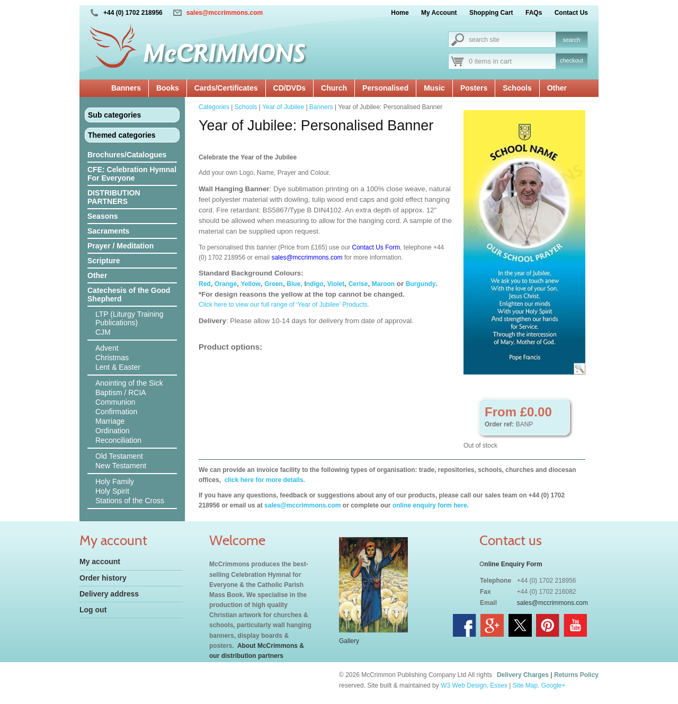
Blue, (294, 284)
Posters (473, 88)
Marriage (109, 421)
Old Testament (119, 456)
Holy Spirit (112, 491)
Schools (517, 88)
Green (273, 284)
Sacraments (108, 231)
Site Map (525, 685)
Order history (103, 578)
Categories (214, 107)
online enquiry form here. (430, 505)
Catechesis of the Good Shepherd (128, 294)
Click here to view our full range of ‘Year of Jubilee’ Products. (284, 304)
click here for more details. (263, 480)
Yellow (251, 284)
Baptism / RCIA (120, 392)
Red (205, 284)
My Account (439, 12)
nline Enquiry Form (513, 564)
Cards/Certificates (226, 88)
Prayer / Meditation (120, 246)
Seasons (102, 216)
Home (399, 12)
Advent (107, 348)
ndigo (315, 284)
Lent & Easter (117, 367)
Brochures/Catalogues (126, 154)
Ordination (112, 430)
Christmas (112, 357)
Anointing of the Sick (129, 383)
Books (167, 88)
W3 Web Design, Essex (474, 685)
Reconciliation (118, 440)
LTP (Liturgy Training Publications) (129, 318)
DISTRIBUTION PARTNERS (113, 197)
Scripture (103, 260)
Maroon (383, 284)
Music (434, 88)
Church (334, 88)
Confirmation (116, 411)
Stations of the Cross (129, 500)
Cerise (358, 284)
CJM (103, 332)
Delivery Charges (523, 675)
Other (557, 88)
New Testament (120, 465)
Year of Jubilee (283, 107)
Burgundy (421, 284)
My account (99, 561)
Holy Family (114, 481)
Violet (335, 284)
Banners (126, 88)
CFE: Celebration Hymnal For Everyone (131, 173)
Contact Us (571, 12)
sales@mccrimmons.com (224, 12)
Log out (92, 609)
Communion (115, 402)
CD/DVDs (289, 88)
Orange (226, 284)
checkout (571, 60)
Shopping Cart (491, 12)
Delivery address (109, 594)
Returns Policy (576, 675)
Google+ (553, 685)
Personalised (385, 88)
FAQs (533, 12)
